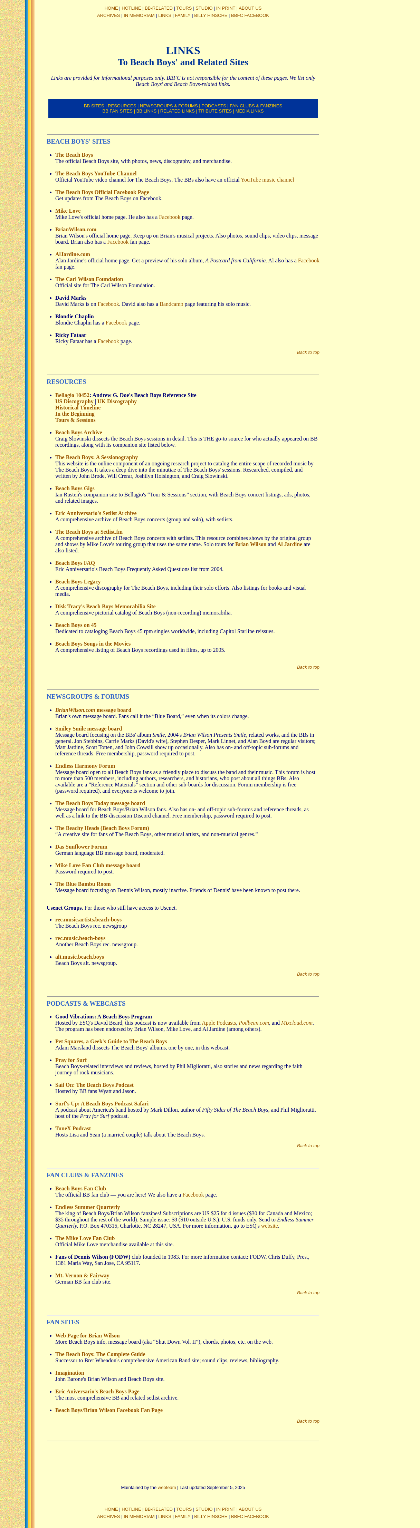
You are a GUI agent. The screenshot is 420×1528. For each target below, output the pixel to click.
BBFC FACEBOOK (250, 15)
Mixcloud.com (297, 1023)
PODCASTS (213, 105)
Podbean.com (254, 1023)
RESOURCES (122, 105)
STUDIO (203, 8)
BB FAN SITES (118, 111)
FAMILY (183, 15)
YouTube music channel (267, 180)
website (269, 1226)
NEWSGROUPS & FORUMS (169, 105)
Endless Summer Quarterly (87, 1207)
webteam (167, 1487)
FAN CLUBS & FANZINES (256, 105)
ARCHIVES (108, 15)
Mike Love (67, 211)
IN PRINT (225, 8)
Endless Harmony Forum (85, 766)
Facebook (169, 217)
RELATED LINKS (177, 111)
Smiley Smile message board (88, 729)
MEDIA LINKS (250, 111)
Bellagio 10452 (72, 395)
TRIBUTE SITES (215, 111)
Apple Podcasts (219, 1023)
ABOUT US (250, 8)
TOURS (184, 8)
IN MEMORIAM (139, 15)
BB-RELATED (159, 8)
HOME (111, 8)
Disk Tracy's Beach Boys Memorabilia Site (105, 606)
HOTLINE (131, 8)
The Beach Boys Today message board (100, 803)
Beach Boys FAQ (75, 563)
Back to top (308, 352)
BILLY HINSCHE (210, 15)
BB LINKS (146, 111)
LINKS (164, 15)
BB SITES (94, 105)
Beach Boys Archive (78, 432)
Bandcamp (171, 304)
